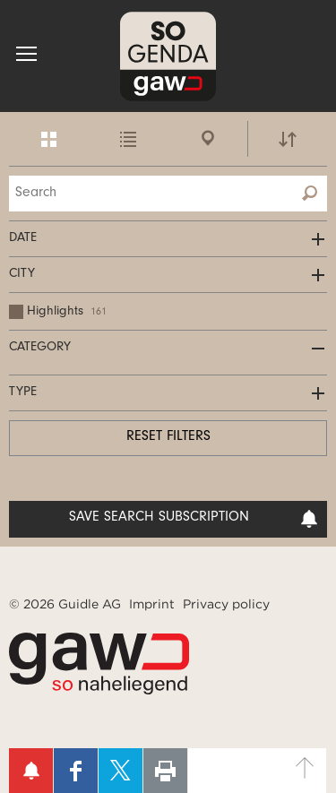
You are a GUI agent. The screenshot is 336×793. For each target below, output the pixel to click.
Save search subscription (193, 519)
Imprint (152, 604)
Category (40, 348)
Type (23, 393)
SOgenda (168, 56)
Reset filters (168, 437)
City (22, 274)
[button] (26, 54)
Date (23, 239)
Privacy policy (226, 604)
